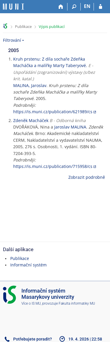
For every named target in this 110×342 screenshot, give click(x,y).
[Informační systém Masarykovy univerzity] (13, 6)
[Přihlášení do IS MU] (100, 7)
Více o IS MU (31, 303)
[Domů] (60, 7)
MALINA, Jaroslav (29, 85)
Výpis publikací (52, 26)
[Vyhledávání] (74, 7)
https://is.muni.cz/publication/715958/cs (52, 166)
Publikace (23, 26)
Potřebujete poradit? (32, 339)
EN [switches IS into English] (87, 6)
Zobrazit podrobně (86, 177)
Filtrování (12, 40)
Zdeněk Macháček (30, 120)
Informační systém (28, 265)
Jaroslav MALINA (70, 127)
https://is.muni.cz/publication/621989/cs (52, 111)
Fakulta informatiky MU (77, 303)
